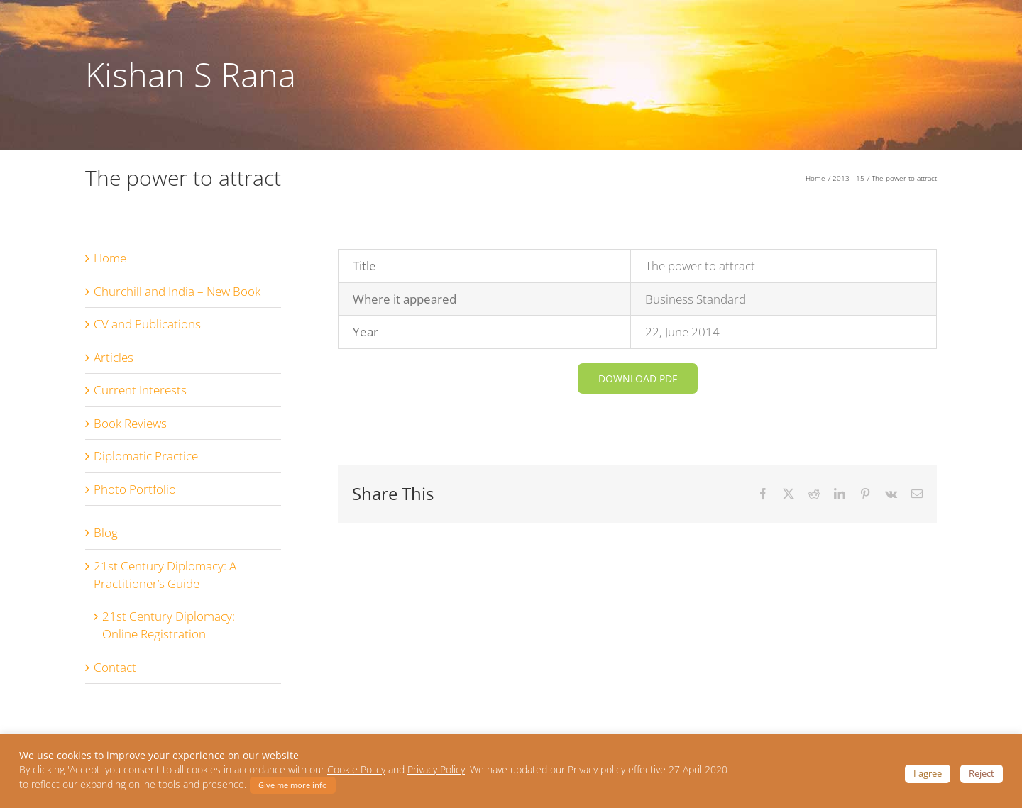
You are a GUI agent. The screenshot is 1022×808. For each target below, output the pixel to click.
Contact (115, 671)
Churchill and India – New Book (177, 295)
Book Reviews (130, 427)
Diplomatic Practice (146, 461)
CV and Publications (147, 329)
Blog (106, 537)
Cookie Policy (356, 769)
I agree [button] (927, 773)
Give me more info (292, 785)
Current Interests (140, 395)
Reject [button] (981, 773)
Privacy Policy (436, 769)
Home (110, 263)
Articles (113, 361)
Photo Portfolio (135, 493)
